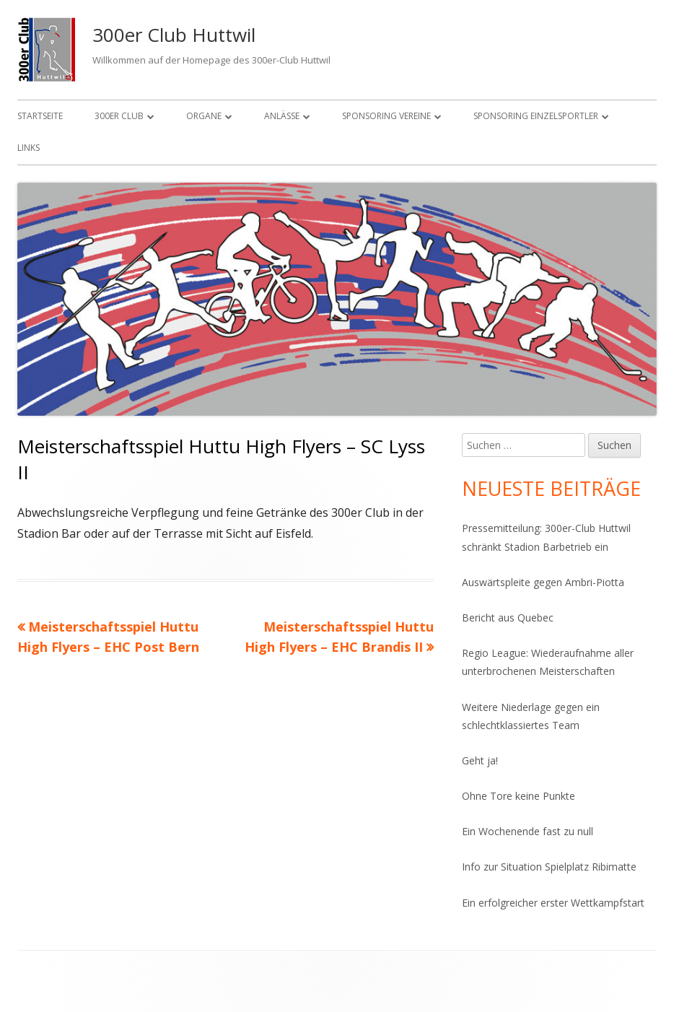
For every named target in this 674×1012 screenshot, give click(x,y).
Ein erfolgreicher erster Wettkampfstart (553, 903)
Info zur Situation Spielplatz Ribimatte (549, 866)
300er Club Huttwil (173, 35)
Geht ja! (480, 760)
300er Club (119, 116)
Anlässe (281, 116)
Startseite (40, 116)
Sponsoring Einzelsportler (535, 116)
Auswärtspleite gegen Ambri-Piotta (543, 582)
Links (28, 147)
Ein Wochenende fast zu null (527, 831)
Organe (204, 116)
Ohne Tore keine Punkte (518, 796)
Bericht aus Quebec (507, 617)
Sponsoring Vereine (386, 116)
